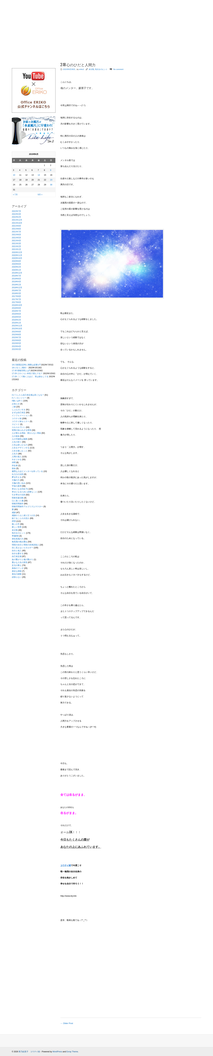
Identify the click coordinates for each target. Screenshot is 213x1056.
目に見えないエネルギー (22, 548)
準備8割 (15, 536)
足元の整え (17, 565)
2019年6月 (16, 279)
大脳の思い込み (18, 483)
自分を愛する (17, 553)
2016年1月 (16, 323)
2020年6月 (16, 264)
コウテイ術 (17, 418)
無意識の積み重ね (19, 542)
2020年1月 (16, 270)
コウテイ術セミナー (20, 421)
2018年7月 (16, 290)
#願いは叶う (17, 401)
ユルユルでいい (18, 427)
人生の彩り (17, 442)
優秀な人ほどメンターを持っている (27, 471)
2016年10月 (17, 305)
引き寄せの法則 (18, 495)
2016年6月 (16, 314)
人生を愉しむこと (19, 451)
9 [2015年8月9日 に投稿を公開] (50, 170)
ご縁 (14, 407)
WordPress (57, 1052)
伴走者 (15, 465)
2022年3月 (16, 214)
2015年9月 (16, 332)
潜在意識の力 (17, 539)
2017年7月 (16, 299)
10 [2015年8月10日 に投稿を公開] (14, 175)
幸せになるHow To (20, 489)
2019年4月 (16, 281)
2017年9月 (16, 296)
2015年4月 (16, 346)
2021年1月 (16, 249)
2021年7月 (16, 232)
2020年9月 (16, 261)
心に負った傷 (17, 501)
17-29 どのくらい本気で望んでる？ (27, 373)
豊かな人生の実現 (19, 562)
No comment (118, 69)
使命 (14, 468)
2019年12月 (17, 273)
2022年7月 (16, 211)
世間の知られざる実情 (21, 430)
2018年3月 (16, 293)
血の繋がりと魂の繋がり (22, 559)
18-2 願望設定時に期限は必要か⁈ (26, 365)
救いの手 (16, 524)
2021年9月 (16, 226)
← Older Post (66, 1023)
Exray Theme (72, 1052)
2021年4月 (16, 240)
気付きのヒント (18, 533)
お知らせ (16, 404)
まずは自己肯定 (18, 412)
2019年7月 (16, 276)
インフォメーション (20, 415)
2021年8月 (16, 229)
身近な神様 (17, 571)
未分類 (15, 530)
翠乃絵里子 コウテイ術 (29, 1052)
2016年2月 (16, 320)
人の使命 (16, 436)
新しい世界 (17, 527)
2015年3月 (16, 349)
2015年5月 (16, 343)
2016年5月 (16, 317)
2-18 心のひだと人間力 (77, 65)
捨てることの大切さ (20, 518)
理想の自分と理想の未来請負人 (25, 545)
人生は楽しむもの (19, 445)
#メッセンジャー (19, 398)
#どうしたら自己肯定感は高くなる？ (28, 395)
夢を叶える (17, 477)
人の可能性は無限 (19, 439)
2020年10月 (17, 258)
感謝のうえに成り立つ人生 (23, 515)
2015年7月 (16, 337)
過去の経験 (17, 574)
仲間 (14, 462)
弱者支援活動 (17, 498)
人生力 (15, 454)
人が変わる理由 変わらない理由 (26, 433)
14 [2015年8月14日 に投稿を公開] (39, 175)
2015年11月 (17, 326)
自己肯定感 (17, 556)
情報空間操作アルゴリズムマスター (27, 506)
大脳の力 (16, 480)
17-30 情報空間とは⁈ (21, 370)
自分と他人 (17, 550)
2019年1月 (16, 285)
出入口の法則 (17, 474)
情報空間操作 (17, 503)
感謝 (14, 512)
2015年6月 (16, 340)
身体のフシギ (17, 568)
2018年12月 (17, 287)
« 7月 (15, 194)
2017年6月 (16, 302)
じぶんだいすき (18, 410)
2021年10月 (17, 223)
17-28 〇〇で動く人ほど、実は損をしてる (30, 376)
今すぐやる (17, 459)
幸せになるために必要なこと (24, 492)
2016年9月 (16, 308)
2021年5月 (16, 238)
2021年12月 (17, 220)
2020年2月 (16, 267)
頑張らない (17, 577)
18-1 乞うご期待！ (20, 368)
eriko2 (81, 69)
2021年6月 (16, 234)
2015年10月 (17, 328)
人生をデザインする (20, 448)
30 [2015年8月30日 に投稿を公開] (51, 185)
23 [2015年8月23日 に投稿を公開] (51, 180)
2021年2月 (16, 246)
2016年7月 (16, 311)
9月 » (40, 194)
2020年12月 (17, 252)
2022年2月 (16, 217)
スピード (16, 424)
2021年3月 (16, 243)
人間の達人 (17, 457)
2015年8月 (16, 334)
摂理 (14, 521)
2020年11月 (17, 255)
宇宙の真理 (17, 486)
